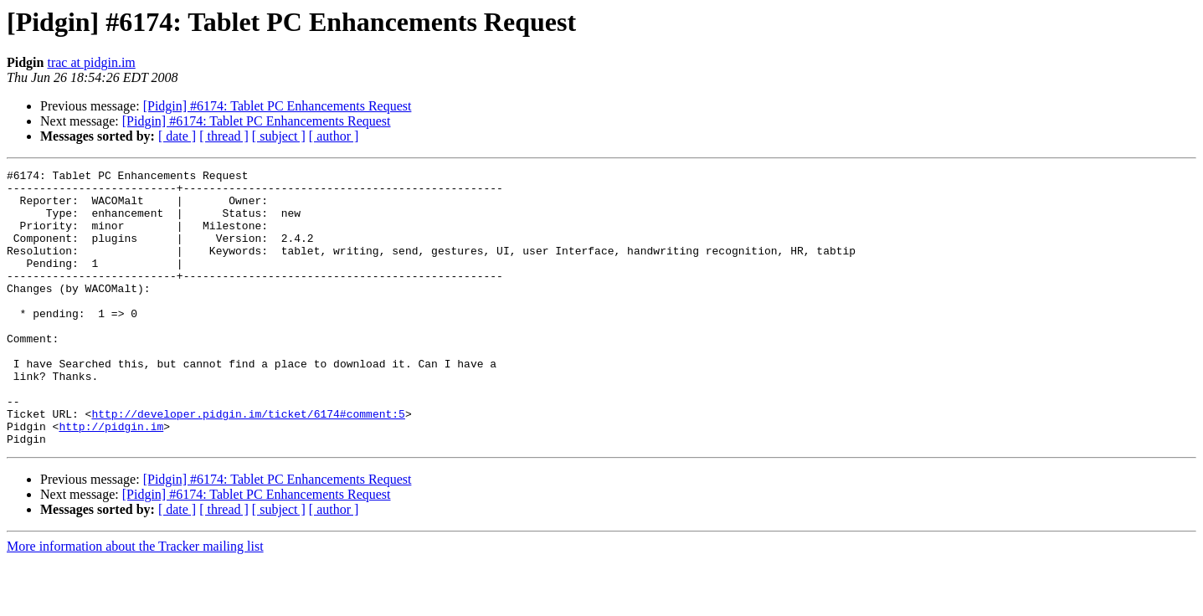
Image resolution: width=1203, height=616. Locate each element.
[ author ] (334, 136)
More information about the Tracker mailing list (135, 601)
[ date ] (177, 136)
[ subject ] (279, 136)
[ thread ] (224, 136)
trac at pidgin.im (91, 62)
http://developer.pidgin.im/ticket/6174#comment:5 (247, 463)
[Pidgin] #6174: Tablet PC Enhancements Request (277, 106)
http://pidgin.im (111, 478)
